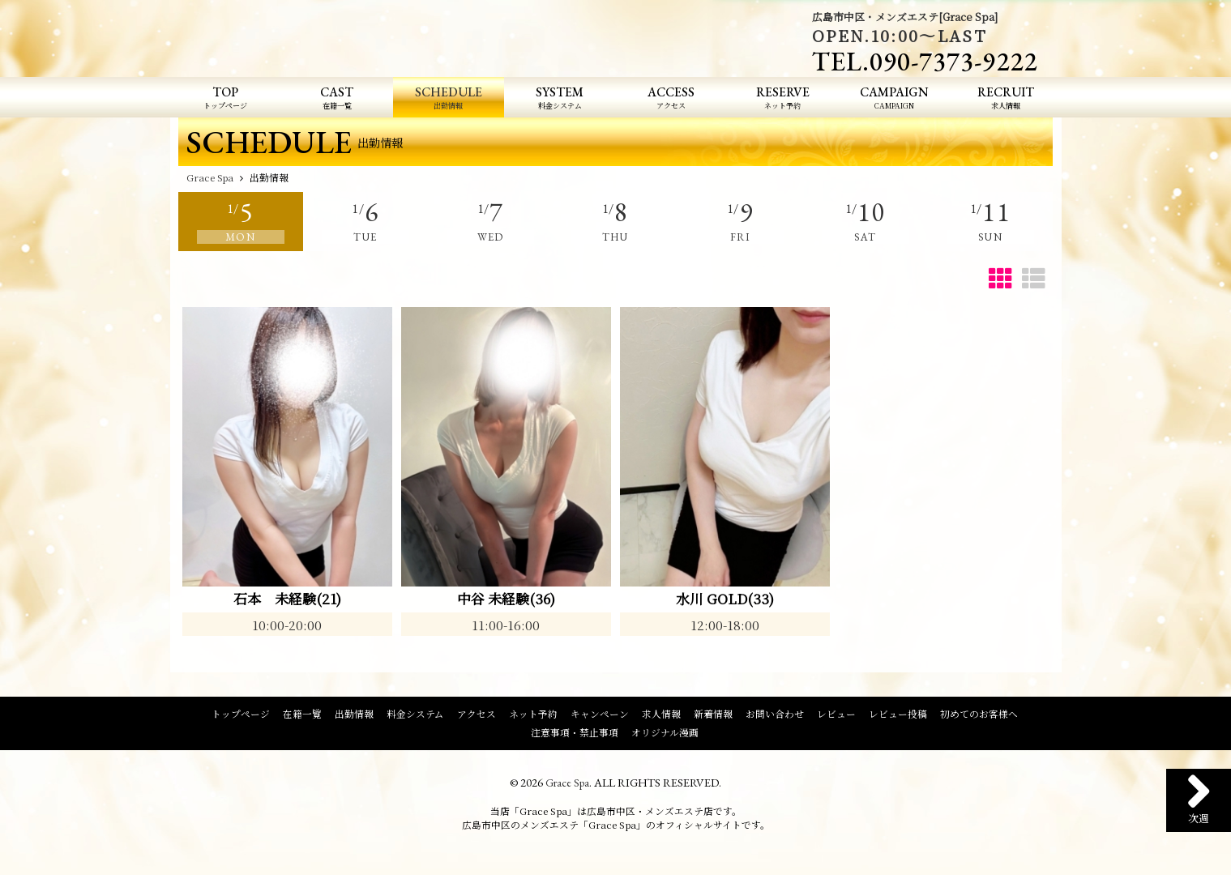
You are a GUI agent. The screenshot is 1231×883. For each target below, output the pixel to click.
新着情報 (713, 716)
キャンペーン (600, 716)
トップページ (241, 716)
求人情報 (661, 716)
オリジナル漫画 (665, 733)
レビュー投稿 (898, 716)
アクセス (476, 716)
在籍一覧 (302, 716)
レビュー (836, 716)
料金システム (415, 716)
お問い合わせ (775, 716)
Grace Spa (567, 784)
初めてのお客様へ (979, 716)
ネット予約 (533, 716)
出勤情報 (354, 716)
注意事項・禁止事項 (574, 733)
